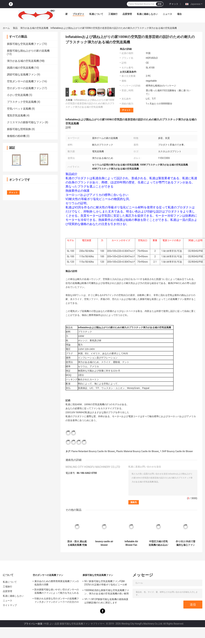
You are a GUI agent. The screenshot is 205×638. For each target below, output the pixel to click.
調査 (160, 4)
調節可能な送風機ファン (21, 74)
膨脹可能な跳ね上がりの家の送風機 (28, 50)
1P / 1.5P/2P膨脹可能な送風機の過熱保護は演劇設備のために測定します (106, 601)
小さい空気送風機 (17, 95)
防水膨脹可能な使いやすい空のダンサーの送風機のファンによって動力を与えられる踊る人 (56, 591)
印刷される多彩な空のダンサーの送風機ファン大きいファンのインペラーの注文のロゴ (56, 600)
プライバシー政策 (33, 623)
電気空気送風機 (16, 115)
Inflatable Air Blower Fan (131, 543)
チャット (173, 3)
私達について (96, 14)
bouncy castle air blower (104, 543)
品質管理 (127, 14)
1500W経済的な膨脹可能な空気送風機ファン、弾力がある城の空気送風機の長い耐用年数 (106, 592)
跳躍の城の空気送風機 (20, 67)
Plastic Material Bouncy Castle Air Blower (137, 451)
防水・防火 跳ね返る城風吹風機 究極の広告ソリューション (77, 543)
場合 (179, 14)
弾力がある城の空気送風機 (34, 28)
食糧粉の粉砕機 (16, 136)
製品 (15, 28)
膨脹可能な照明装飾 (19, 129)
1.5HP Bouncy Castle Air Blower (176, 451)
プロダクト (78, 14)
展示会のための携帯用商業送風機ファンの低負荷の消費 (56, 583)
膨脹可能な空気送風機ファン (24, 43)
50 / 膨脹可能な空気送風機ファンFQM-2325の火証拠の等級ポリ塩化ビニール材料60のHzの (105, 583)
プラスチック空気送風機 (21, 101)
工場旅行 (113, 14)
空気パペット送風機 (19, 108)
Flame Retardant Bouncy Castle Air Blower (93, 451)
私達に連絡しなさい (147, 14)
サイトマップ (10, 605)
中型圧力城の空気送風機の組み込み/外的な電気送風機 (158, 543)
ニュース (167, 14)
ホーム (6, 28)
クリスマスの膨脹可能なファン (25, 122)
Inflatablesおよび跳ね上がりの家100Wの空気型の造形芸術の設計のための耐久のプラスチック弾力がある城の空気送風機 (90, 103)
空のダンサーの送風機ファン (24, 88)
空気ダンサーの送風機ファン (24, 81)
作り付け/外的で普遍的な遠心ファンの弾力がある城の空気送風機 (185, 543)
